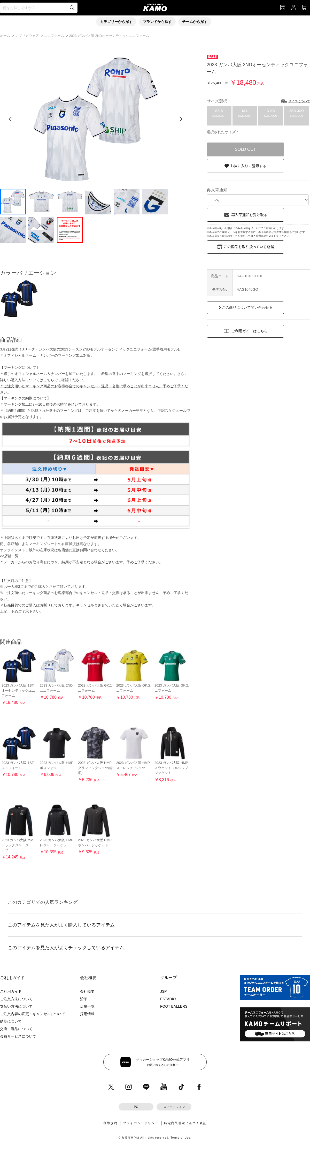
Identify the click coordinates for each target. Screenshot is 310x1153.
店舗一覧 (87, 1006)
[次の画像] (180, 119)
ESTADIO (168, 999)
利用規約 (110, 1123)
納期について (11, 1021)
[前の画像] (10, 119)
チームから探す (194, 22)
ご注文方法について (16, 999)
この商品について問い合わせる (247, 307)
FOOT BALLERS (174, 1006)
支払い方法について (16, 1006)
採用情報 (87, 1014)
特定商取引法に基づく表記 (185, 1123)
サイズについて (299, 101)
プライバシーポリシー (141, 1123)
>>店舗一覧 (9, 556)
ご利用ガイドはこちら (249, 331)
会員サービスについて (18, 1036)
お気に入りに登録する (248, 165)
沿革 (83, 999)
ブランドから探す (157, 22)
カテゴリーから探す (116, 22)
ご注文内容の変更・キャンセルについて (32, 1014)
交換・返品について (16, 1029)
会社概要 (87, 991)
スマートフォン (174, 1107)
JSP (163, 991)
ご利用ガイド (11, 991)
